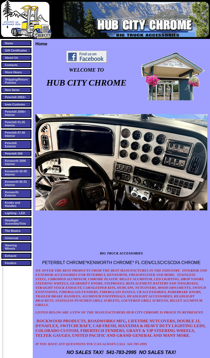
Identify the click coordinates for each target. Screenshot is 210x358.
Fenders (10, 263)
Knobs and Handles (12, 204)
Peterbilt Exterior (11, 144)
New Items (12, 90)
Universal (11, 238)
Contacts (11, 65)
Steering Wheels (11, 247)
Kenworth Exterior (12, 194)
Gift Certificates (16, 50)
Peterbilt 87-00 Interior (15, 134)
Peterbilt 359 (13, 153)
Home (9, 43)
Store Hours (13, 72)
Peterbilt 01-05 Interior (15, 123)
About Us (11, 57)
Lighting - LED (15, 213)
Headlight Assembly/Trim (15, 222)
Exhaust (10, 255)
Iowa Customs (15, 104)
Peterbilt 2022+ (15, 97)
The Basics (12, 230)
